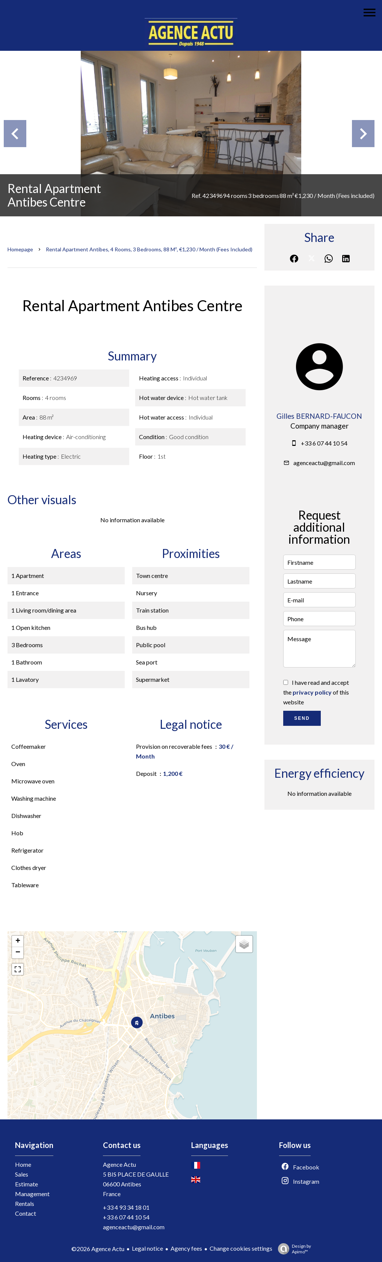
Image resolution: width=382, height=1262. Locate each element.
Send (302, 718)
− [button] (17, 952)
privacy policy (312, 692)
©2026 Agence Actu (97, 1248)
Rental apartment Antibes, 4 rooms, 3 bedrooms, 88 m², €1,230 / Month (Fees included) (149, 249)
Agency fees (186, 1248)
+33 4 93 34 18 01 (126, 1207)
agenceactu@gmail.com (324, 462)
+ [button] (17, 941)
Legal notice (147, 1248)
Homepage (20, 249)
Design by (292, 1248)
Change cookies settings (241, 1248)
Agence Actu (119, 1164)
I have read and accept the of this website (316, 692)
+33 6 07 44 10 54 (324, 443)
